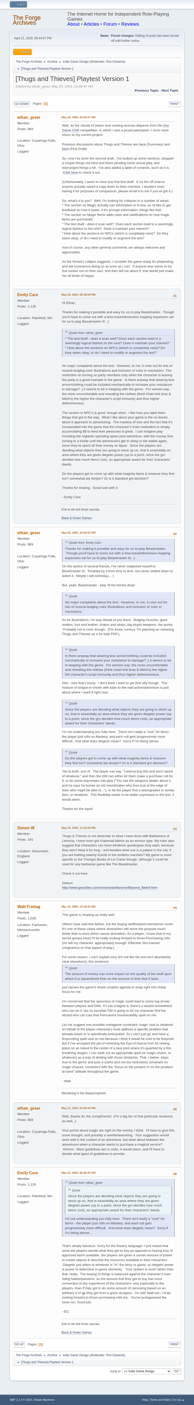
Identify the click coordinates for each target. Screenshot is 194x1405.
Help (145, 1399)
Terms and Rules (160, 1399)
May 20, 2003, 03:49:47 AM (78, 117)
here (142, 144)
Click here (70, 172)
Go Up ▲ (178, 1399)
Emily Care (27, 295)
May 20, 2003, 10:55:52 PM (78, 532)
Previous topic (147, 90)
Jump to (115, 1371)
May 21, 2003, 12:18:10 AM (78, 906)
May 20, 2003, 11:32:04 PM (78, 827)
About (73, 24)
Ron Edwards (115, 61)
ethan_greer (28, 117)
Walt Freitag (28, 907)
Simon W (25, 828)
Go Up (18, 1344)
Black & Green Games (76, 518)
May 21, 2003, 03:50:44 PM (78, 1108)
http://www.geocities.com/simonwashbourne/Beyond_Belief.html (109, 887)
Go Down (21, 103)
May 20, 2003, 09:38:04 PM (78, 294)
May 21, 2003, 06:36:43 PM (78, 1172)
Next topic (169, 90)
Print (174, 103)
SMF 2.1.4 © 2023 (21, 1399)
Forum (110, 24)
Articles (91, 24)
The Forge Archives (27, 20)
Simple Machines (44, 1399)
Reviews (130, 24)
